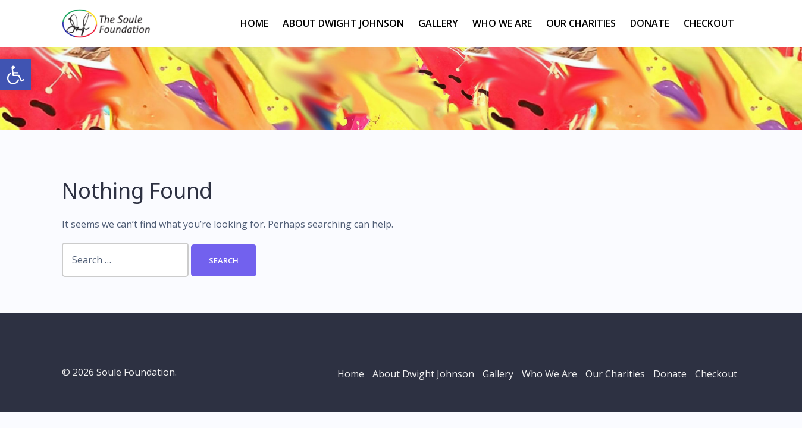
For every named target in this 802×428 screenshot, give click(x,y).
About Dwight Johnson (343, 23)
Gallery (438, 23)
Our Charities (581, 23)
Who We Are (502, 23)
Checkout (709, 23)
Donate (649, 23)
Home (254, 23)
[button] (15, 74)
